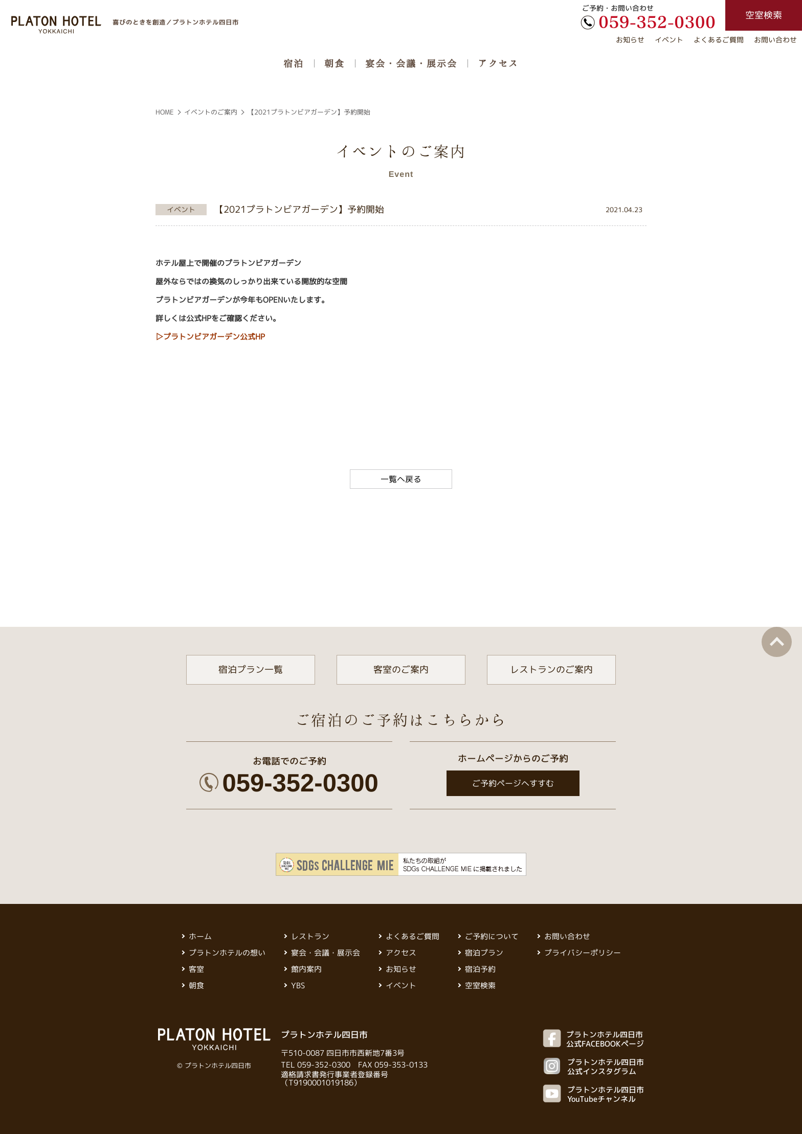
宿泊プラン (484, 952)
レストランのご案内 (551, 669)
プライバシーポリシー (582, 952)
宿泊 (293, 63)
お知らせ (630, 39)
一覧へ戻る (401, 479)
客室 (196, 969)
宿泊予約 (480, 969)
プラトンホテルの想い (227, 952)
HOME (164, 112)
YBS (298, 985)
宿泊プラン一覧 (250, 669)
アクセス (498, 63)
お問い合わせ (775, 39)
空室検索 (480, 985)
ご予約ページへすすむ (512, 783)
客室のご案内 (401, 669)
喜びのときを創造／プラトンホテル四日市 (176, 21)
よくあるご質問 (719, 39)
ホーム (200, 936)
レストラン (310, 936)
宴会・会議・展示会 (411, 63)
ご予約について (492, 936)
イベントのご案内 (210, 112)
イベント (669, 39)
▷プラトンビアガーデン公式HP (210, 336)
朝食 (334, 63)
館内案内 (306, 969)
